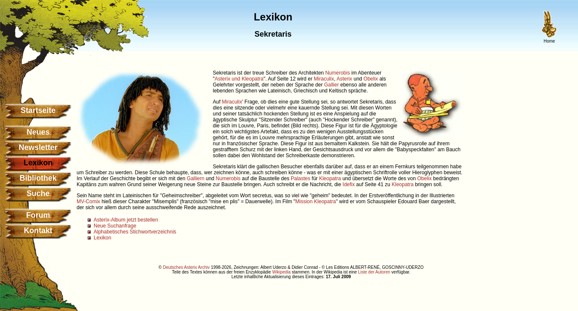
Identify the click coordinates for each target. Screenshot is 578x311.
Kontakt (38, 230)
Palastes (300, 178)
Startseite (37, 110)
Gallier (331, 85)
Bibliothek (38, 178)
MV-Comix (88, 201)
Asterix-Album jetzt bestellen (126, 220)
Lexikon (102, 238)
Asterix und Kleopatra (239, 79)
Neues (37, 132)
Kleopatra (330, 178)
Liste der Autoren (374, 272)
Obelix (370, 79)
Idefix (349, 184)
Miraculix (324, 79)
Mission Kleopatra (315, 201)
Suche (37, 193)
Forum (38, 215)
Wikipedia (281, 272)
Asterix (344, 79)
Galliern (195, 178)
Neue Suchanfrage (115, 226)
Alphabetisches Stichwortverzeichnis (135, 232)
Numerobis (337, 73)
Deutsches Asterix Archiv (186, 267)
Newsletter (38, 147)
